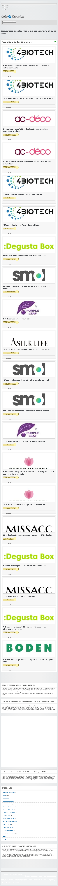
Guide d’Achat (34, 876)
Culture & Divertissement (9, 806)
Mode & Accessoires (8, 827)
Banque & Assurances (8, 801)
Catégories (5, 7)
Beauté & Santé (6, 804)
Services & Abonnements (9, 833)
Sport (4, 836)
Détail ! (8, 76)
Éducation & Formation (8, 809)
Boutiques (5, 5)
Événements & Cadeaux (9, 818)
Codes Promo (6, 3)
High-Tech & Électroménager (10, 821)
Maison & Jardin (7, 824)
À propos (27, 876)
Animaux (5, 795)
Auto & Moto (6, 798)
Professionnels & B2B (8, 830)
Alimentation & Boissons (9, 792)
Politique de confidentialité (50, 876)
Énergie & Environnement (9, 812)
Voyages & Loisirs (7, 839)
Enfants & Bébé (6, 815)
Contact (4, 9)
